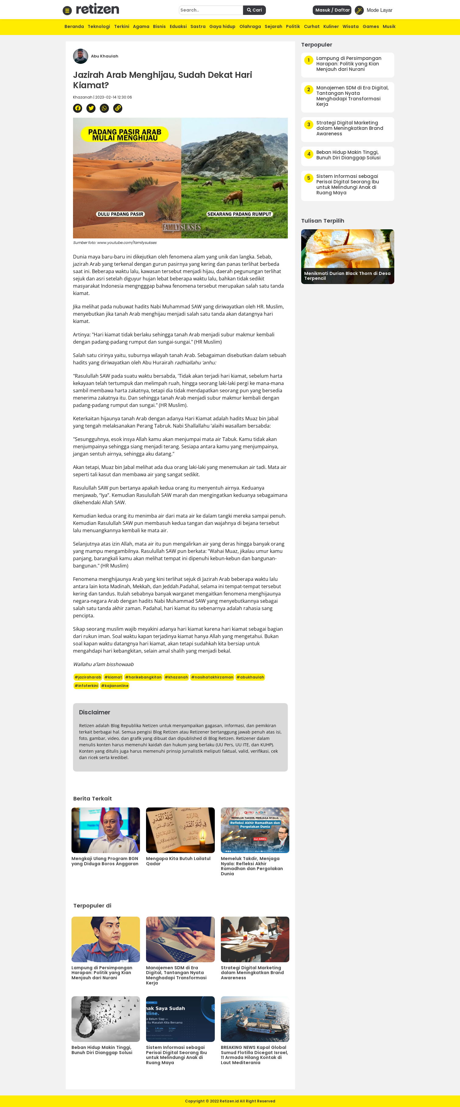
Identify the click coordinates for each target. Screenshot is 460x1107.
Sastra (198, 26)
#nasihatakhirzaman (212, 677)
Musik (389, 26)
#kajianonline (114, 685)
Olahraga (250, 26)
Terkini (121, 26)
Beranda (74, 26)
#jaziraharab (88, 677)
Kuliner (331, 26)
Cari (254, 10)
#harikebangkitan (143, 677)
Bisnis (159, 26)
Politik (293, 26)
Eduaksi (178, 26)
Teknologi (99, 26)
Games (371, 26)
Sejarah (273, 26)
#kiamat (113, 677)
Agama (141, 26)
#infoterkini (86, 685)
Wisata (351, 26)
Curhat (312, 26)
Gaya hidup (222, 26)
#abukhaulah (250, 677)
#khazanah (176, 677)
